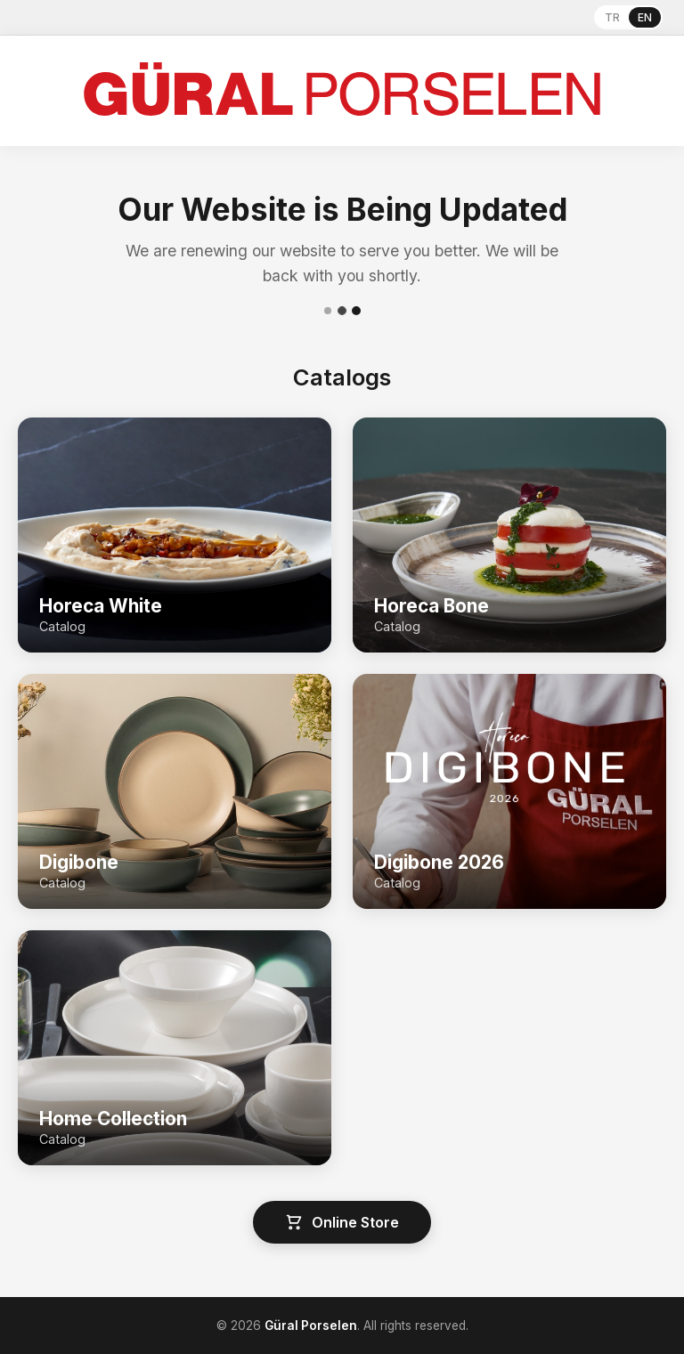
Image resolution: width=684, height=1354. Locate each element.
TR (612, 17)
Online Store (342, 1222)
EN (645, 17)
